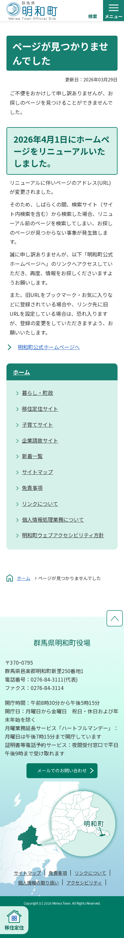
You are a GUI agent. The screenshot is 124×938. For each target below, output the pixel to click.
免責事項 (58, 873)
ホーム (21, 372)
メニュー (114, 16)
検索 (92, 16)
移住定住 (14, 927)
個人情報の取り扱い (38, 882)
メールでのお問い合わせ (62, 770)
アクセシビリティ (84, 882)
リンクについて (90, 873)
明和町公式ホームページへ (49, 347)
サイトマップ (27, 873)
